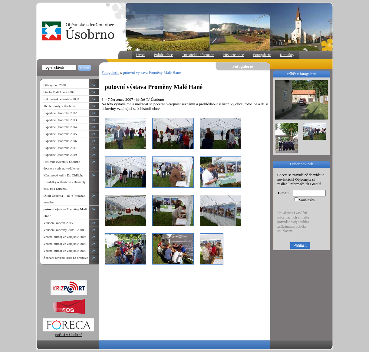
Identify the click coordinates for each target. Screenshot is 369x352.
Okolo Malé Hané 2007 (59, 92)
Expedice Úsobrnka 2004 (60, 127)
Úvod (140, 55)
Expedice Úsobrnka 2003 (60, 120)
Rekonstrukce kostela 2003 (61, 99)
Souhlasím (307, 200)
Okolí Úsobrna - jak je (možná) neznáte (64, 199)
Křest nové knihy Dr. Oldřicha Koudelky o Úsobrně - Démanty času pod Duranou (65, 181)
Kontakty (287, 55)
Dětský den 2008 (55, 85)
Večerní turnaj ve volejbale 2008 (65, 250)
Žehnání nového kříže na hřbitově (66, 257)
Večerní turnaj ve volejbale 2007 (65, 243)
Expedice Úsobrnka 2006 (60, 141)
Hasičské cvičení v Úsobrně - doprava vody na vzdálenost (63, 165)
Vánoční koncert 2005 (58, 223)
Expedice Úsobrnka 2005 (60, 134)
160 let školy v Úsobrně (59, 106)
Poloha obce (163, 55)
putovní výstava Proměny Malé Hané (152, 73)
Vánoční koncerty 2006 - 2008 (64, 230)
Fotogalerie (262, 55)
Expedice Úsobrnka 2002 (60, 113)
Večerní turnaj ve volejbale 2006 (65, 237)
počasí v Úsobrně (68, 332)
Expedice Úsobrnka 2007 (60, 148)
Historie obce (233, 55)
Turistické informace (198, 55)
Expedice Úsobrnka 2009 (60, 154)
